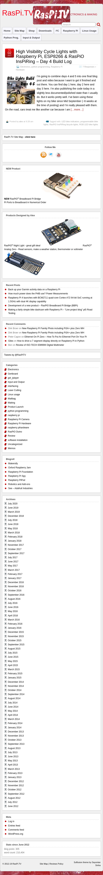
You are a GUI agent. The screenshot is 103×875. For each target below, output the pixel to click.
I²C (57, 30)
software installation (17, 440)
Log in (11, 821)
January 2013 (14, 777)
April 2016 (13, 615)
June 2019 (13, 507)
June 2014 (13, 706)
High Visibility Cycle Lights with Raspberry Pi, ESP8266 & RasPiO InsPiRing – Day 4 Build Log (50, 56)
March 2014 (14, 719)
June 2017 (13, 561)
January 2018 (14, 541)
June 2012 (13, 806)
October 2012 (14, 789)
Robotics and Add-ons (19, 484)
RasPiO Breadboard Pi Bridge (51, 201)
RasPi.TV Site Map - (19, 137)
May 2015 (13, 661)
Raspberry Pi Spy (17, 476)
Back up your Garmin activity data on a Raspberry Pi (34, 289)
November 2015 (16, 636)
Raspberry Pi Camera (18, 419)
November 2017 (16, 545)
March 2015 (14, 669)
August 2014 (14, 698)
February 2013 (15, 773)
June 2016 (13, 607)
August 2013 (14, 748)
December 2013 (16, 731)
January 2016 (14, 628)
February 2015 (15, 673)
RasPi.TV (18, 13)
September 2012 (16, 794)
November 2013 (16, 735)
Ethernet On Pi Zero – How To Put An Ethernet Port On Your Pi (55, 336)
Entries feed (14, 825)
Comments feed (16, 829)
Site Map (19, 30)
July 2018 (12, 520)
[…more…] (77, 109)
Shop (32, 30)
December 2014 (16, 682)
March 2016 (14, 619)
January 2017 (14, 578)
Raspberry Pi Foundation (20, 472)
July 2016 (12, 603)
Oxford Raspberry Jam (19, 467)
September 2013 (16, 744)
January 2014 (14, 727)
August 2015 (14, 648)
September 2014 (16, 694)
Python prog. (11, 37)
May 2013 (13, 760)
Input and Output (16, 382)
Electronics (25, 67)
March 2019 (14, 512)
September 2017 (16, 553)
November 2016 (16, 586)
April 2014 (13, 715)
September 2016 (16, 595)
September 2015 (16, 644)
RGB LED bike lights (88, 124)
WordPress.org (15, 834)
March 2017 (14, 570)
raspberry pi (70, 30)
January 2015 (14, 677)
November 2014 (16, 686)
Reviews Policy (56, 864)
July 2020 (12, 503)
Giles (10, 341)
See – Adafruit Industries (20, 488)
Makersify (13, 463)
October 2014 (14, 690)
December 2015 (16, 632)
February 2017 (15, 574)
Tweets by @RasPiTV (15, 355)
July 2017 (12, 557)
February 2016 (15, 624)
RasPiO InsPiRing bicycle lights (63, 124)
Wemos (11, 448)
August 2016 (14, 599)
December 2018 (16, 516)
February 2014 (15, 723)
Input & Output (31, 37)
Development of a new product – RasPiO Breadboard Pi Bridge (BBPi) (43, 305)
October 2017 (14, 549)
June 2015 (13, 657)
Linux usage (89, 30)
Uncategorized (15, 444)
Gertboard (13, 373)
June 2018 (13, 524)
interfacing (13, 386)
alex (21, 121)
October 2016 (14, 590)
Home (7, 30)
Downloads (45, 30)
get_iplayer (13, 378)
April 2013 (13, 764)
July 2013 (12, 752)
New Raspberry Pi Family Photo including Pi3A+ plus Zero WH (53, 328)
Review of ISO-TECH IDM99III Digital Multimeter (40, 345)
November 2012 (16, 785)
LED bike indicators (70, 121)
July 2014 (12, 702)
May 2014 (13, 711)
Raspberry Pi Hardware (19, 423)
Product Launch (16, 407)
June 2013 (13, 756)
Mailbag (12, 398)
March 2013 (14, 769)
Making (11, 402)
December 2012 (16, 781)
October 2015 (14, 640)
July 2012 (12, 802)
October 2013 (14, 740)
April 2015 (13, 665)
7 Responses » (89, 67)
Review (11, 436)
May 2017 (13, 565)
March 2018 (14, 532)
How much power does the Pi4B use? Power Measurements (38, 293)
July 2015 (12, 652)
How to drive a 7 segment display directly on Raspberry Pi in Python (50, 341)
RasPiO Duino (15, 431)
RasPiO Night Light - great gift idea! (43, 245)
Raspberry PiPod (16, 480)
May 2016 (13, 611)
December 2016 (16, 582)
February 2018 (15, 536)
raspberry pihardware (18, 427)
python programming (40, 67)
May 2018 (13, 528)
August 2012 (14, 798)
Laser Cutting (14, 390)
